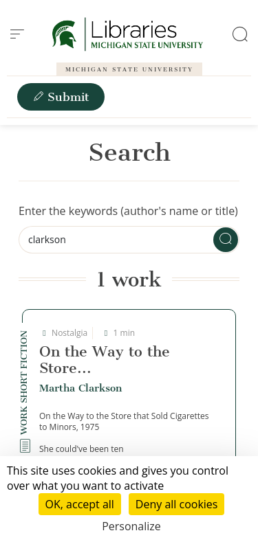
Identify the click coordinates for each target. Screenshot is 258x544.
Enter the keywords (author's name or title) (128, 210)
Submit (60, 97)
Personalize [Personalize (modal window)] (131, 526)
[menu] (17, 34)
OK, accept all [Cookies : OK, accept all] (79, 504)
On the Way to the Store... (104, 359)
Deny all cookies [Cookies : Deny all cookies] (177, 504)
